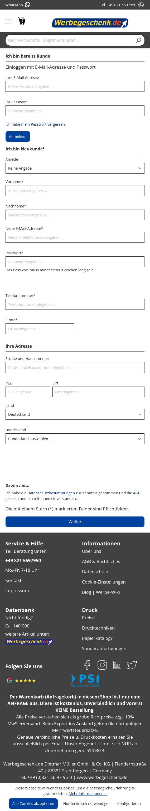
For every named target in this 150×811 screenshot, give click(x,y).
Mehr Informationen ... (87, 793)
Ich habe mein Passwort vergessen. (35, 124)
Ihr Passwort (16, 102)
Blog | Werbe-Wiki (100, 588)
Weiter (75, 521)
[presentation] (46, 470)
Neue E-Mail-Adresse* (24, 228)
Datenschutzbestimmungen (49, 493)
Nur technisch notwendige (86, 804)
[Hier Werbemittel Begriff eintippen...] (69, 40)
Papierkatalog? (97, 632)
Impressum (16, 587)
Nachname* (15, 206)
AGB (130, 493)
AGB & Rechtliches (101, 559)
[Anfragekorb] (21, 20)
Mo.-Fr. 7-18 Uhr (21, 568)
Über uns (91, 550)
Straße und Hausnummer (26, 358)
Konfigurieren (127, 804)
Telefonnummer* (19, 295)
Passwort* (14, 253)
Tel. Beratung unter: (24, 550)
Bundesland (15, 430)
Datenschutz (94, 569)
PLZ (9, 383)
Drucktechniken (97, 622)
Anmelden (17, 136)
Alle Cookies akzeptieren (35, 804)
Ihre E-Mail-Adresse (22, 77)
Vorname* (14, 181)
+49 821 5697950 (22, 559)
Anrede (11, 159)
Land (10, 405)
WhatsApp (17, 4)
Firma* (11, 320)
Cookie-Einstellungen (103, 578)
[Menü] (10, 21)
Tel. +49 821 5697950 (122, 4)
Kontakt (13, 578)
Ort (54, 383)
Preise (88, 613)
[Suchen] (138, 40)
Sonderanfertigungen (103, 641)
